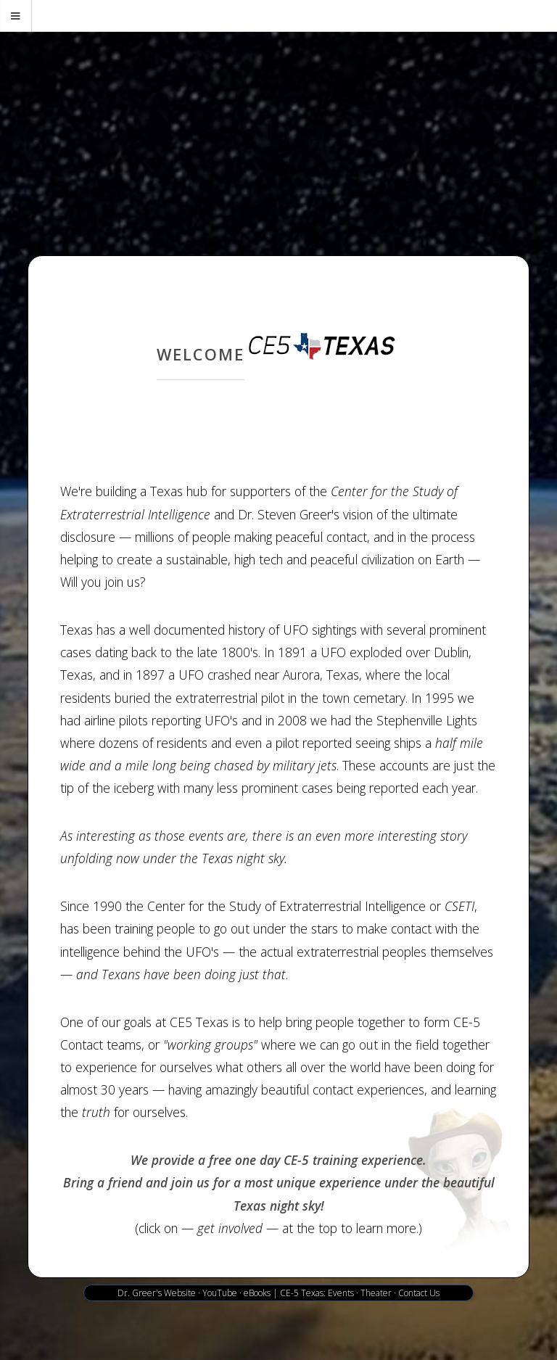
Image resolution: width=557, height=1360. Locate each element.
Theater (376, 1293)
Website (180, 1293)
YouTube (219, 1293)
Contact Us (419, 1293)
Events (341, 1293)
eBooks (257, 1293)
